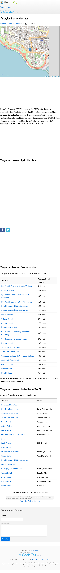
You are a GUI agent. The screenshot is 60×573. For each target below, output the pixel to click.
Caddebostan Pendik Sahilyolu (14, 339)
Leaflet (47, 76)
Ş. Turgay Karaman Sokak (11, 469)
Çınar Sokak (6, 477)
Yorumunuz (5, 523)
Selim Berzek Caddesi (10, 347)
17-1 (3, 439)
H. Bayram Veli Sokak (10, 452)
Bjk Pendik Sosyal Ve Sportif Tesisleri (16, 286)
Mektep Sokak (7, 314)
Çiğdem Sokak (7, 319)
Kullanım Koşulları (36, 560)
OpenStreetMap (55, 76)
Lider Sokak (6, 486)
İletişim (44, 560)
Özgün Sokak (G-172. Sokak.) (13, 434)
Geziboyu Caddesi (8, 364)
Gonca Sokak (6, 456)
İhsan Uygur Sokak (9, 327)
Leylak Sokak (6, 368)
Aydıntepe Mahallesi (9, 413)
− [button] (3, 32)
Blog (48, 560)
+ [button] (3, 29)
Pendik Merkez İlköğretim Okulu (14, 306)
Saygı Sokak (6, 422)
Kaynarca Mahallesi (9, 405)
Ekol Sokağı (6, 447)
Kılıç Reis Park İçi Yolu (10, 409)
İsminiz (3, 516)
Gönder (5, 539)
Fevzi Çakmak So (8, 464)
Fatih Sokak (6, 443)
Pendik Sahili (6, 373)
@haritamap (34, 550)
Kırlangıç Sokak (7, 290)
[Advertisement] (30, 91)
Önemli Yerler (6, 7)
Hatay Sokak (6, 430)
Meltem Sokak (7, 343)
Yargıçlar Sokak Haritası (30, 501)
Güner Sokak (6, 426)
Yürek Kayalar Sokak (9, 417)
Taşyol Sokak (6, 473)
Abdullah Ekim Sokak (10, 351)
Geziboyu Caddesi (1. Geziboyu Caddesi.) (18, 356)
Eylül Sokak (6, 481)
